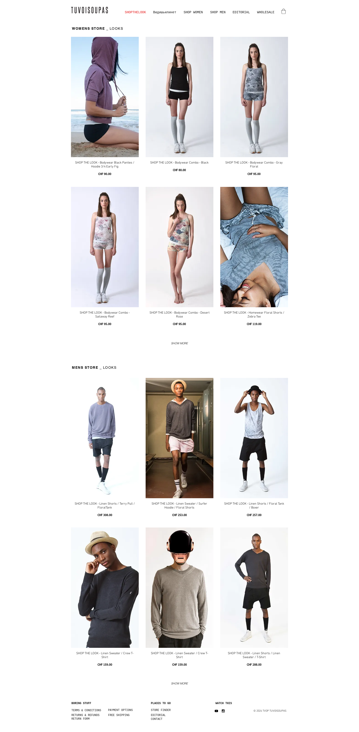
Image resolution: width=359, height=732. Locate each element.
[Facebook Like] (76, 729)
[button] (283, 11)
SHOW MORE (179, 343)
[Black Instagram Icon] (223, 711)
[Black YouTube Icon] (216, 711)
